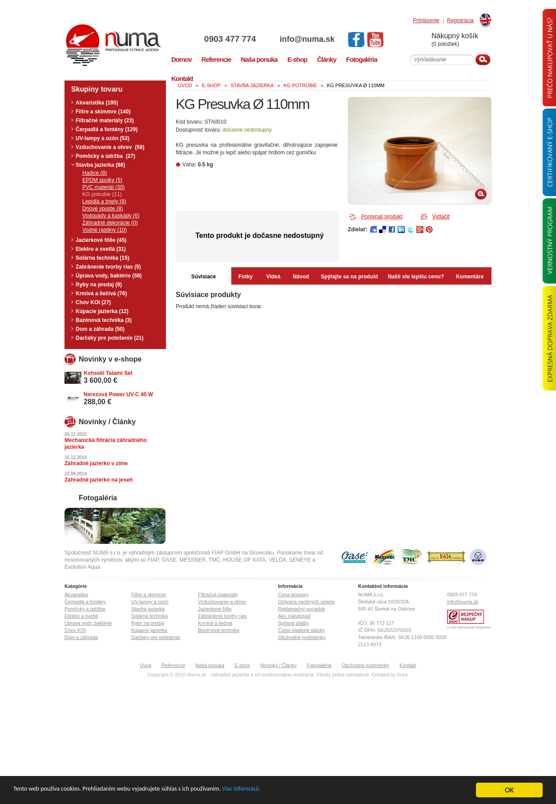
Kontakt (407, 665)
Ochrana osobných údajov (306, 601)
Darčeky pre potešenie (155, 637)
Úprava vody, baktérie (88, 623)
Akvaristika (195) (97, 103)
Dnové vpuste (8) (102, 208)
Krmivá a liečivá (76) (101, 293)
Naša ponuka (209, 665)
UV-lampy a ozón (150, 601)
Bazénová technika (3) (104, 320)
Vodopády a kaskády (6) (111, 216)
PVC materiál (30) (103, 187)
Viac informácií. (294, 790)
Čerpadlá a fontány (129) (106, 129)
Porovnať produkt (382, 216)
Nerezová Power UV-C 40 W (118, 394)
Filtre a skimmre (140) (103, 112)
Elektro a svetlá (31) (101, 249)
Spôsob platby (293, 623)
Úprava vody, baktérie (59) (109, 276)
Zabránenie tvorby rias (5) (108, 267)
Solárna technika (149, 616)
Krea (402, 674)
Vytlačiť (441, 216)
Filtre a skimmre (148, 594)
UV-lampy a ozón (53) (102, 138)
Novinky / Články (278, 665)
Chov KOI (75, 630)
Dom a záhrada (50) (100, 329)
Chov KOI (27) (93, 302)
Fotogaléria (319, 665)
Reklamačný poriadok (301, 608)
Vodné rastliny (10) (104, 230)
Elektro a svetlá (81, 616)
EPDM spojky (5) (102, 180)
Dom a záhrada (81, 637)
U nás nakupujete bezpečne (469, 627)
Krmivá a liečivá (215, 623)
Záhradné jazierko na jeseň (98, 480)
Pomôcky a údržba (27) (105, 156)
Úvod (145, 665)
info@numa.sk (307, 39)
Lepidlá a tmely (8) (104, 201)
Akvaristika (76, 594)
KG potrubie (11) (102, 194)
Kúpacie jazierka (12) (102, 311)
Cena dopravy (293, 594)
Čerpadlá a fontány (85, 601)
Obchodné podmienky (302, 637)
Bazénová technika (218, 630)
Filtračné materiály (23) (105, 120)
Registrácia (460, 21)
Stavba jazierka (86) (100, 165)
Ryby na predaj (147, 623)
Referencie (173, 665)
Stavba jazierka (148, 608)
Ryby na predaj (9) (99, 284)
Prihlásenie (426, 21)
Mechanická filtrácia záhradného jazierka (105, 443)
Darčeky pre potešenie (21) (110, 338)
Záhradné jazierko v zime (96, 463)
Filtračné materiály (218, 594)
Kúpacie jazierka (149, 630)
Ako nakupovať (294, 616)
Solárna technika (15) (102, 258)
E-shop (242, 665)
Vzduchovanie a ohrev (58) (110, 147)
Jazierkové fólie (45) (101, 240)
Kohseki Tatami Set (108, 373)
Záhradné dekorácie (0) (110, 223)
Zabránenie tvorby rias (222, 616)
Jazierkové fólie (215, 608)
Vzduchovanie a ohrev (222, 601)
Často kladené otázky (301, 630)
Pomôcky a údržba (84, 608)
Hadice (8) (94, 173)
